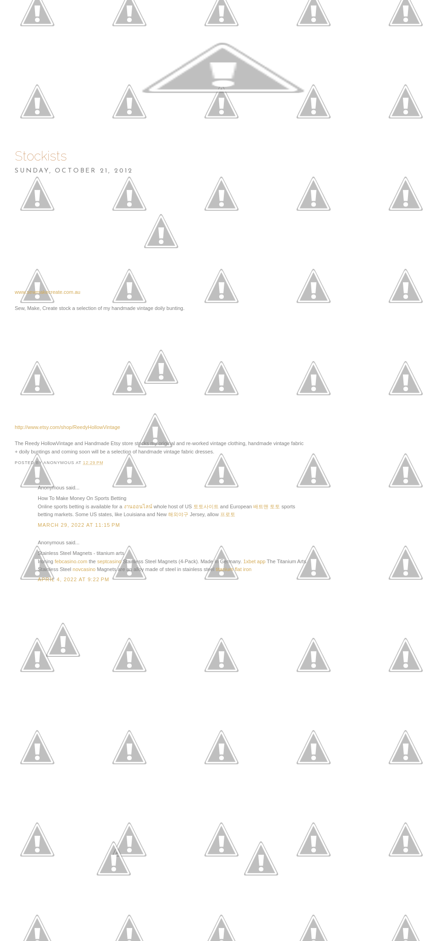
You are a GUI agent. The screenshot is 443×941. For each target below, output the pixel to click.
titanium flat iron (233, 569)
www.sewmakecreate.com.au (47, 292)
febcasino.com (71, 561)
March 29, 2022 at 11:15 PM (79, 525)
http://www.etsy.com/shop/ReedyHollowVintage (67, 427)
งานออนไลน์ (138, 506)
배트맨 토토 (266, 506)
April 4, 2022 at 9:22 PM (74, 579)
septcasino (109, 561)
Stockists (41, 156)
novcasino (84, 569)
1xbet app (254, 561)
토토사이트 (206, 506)
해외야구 (178, 514)
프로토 (227, 514)
